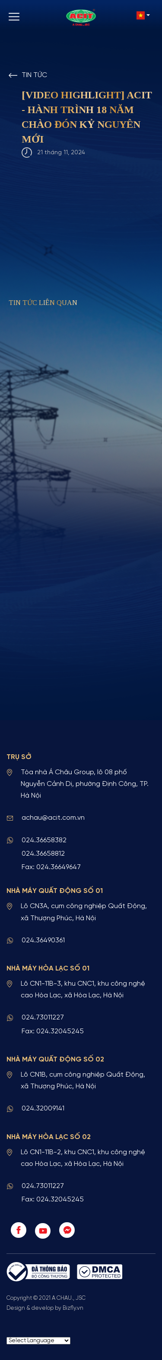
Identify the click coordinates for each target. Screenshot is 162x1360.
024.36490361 (43, 940)
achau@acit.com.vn (53, 817)
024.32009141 (43, 1108)
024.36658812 (43, 853)
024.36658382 (44, 840)
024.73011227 (43, 1017)
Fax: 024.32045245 (53, 1031)
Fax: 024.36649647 (51, 867)
